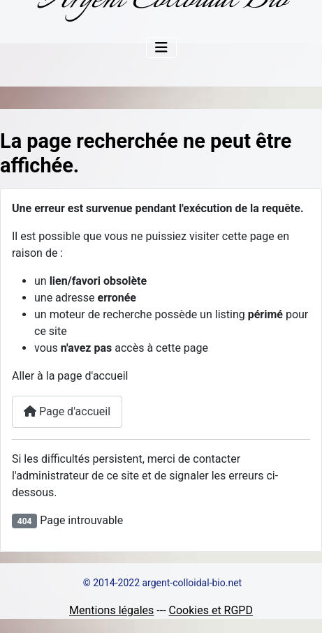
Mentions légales (111, 610)
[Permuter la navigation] (161, 47)
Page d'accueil (67, 411)
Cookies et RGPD (211, 610)
